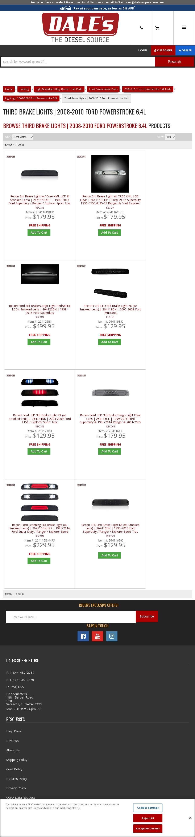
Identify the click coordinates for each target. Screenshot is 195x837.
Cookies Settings (148, 807)
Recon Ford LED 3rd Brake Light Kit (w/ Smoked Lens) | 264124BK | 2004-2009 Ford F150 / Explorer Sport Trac (28, 317)
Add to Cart (29, 235)
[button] (97, 62)
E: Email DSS (15, 478)
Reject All (148, 818)
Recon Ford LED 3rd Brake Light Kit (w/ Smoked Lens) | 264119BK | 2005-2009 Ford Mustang (169, 203)
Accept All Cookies (148, 828)
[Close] (190, 817)
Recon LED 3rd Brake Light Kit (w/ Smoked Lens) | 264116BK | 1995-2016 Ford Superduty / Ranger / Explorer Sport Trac (169, 317)
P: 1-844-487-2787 (20, 464)
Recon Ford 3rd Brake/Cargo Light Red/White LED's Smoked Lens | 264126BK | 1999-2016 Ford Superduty (122, 203)
